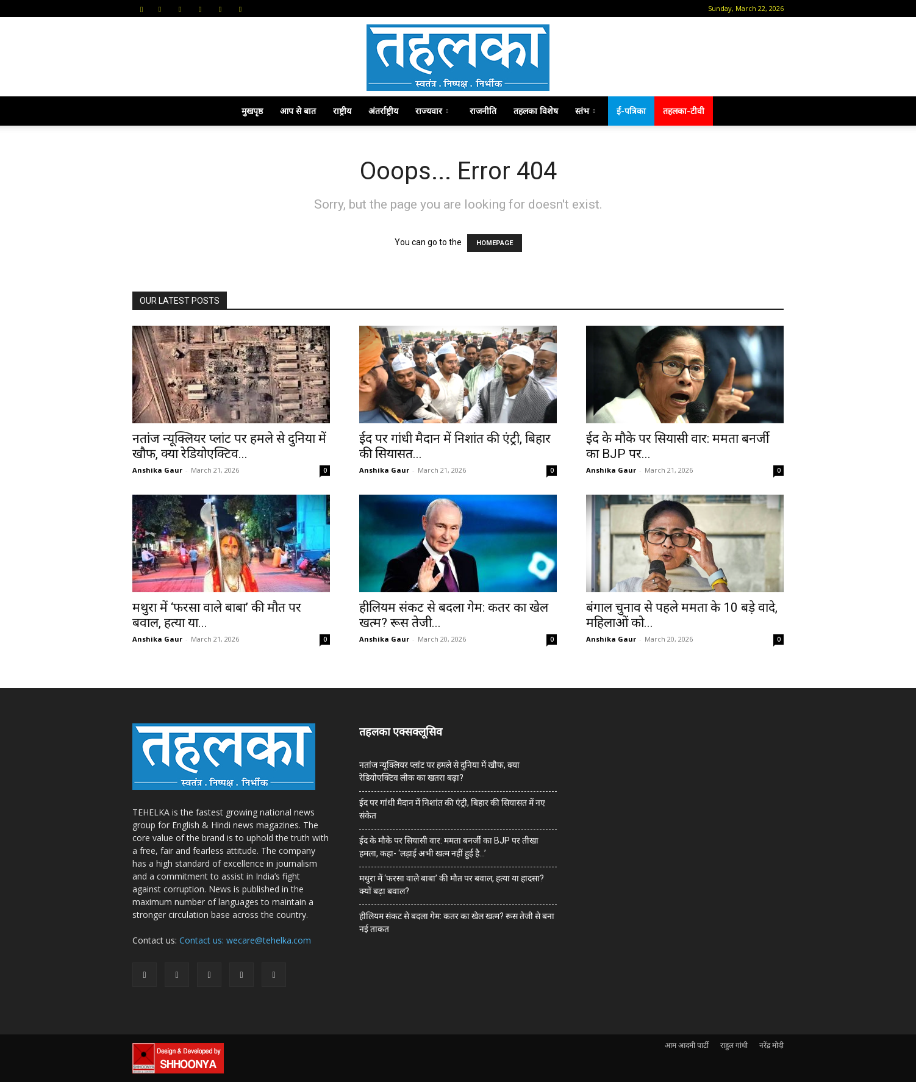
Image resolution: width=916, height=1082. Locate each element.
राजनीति (483, 110)
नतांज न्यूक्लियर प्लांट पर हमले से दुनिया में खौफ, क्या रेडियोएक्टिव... (229, 446)
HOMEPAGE (494, 243)
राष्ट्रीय (342, 110)
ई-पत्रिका (631, 110)
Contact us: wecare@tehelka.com (245, 940)
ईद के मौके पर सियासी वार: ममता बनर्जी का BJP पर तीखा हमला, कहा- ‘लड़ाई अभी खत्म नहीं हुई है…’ (449, 847)
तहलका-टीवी (683, 110)
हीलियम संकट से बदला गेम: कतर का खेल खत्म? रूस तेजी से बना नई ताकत (456, 922)
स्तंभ (585, 110)
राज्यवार (431, 110)
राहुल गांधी (734, 1045)
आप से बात (298, 110)
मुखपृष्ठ (252, 110)
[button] (141, 8)
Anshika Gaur (157, 470)
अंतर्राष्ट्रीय (383, 110)
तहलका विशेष (535, 110)
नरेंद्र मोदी (771, 1045)
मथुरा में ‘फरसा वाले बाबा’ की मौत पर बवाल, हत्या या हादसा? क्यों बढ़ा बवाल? (451, 884)
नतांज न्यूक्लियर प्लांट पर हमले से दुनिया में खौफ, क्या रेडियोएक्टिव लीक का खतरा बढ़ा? (439, 771)
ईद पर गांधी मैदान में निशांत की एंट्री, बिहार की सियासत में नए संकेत (452, 809)
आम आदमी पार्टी (687, 1045)
